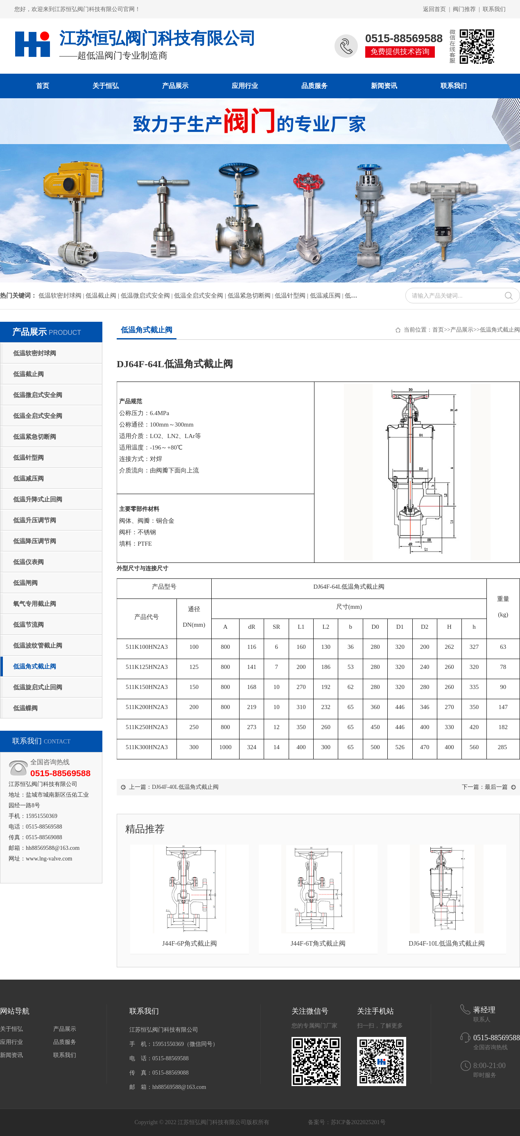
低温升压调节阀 (34, 520)
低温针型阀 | (292, 295)
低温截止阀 (28, 374)
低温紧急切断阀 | (251, 295)
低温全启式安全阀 (37, 416)
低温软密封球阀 (34, 353)
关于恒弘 (106, 85)
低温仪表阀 (28, 562)
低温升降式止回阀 (37, 499)
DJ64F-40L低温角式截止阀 (185, 787)
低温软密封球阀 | (62, 295)
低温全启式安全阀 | (201, 295)
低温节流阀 (28, 624)
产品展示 (175, 85)
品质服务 (314, 85)
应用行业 (245, 85)
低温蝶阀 (25, 708)
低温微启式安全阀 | (147, 295)
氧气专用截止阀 (34, 604)
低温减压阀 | (327, 295)
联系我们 (494, 9)
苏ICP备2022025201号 (358, 1122)
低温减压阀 (28, 478)
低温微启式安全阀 (37, 395)
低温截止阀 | (103, 295)
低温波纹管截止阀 (37, 645)
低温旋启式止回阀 (37, 687)
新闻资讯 (384, 85)
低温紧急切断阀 (34, 437)
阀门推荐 (464, 9)
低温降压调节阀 (34, 541)
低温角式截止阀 (34, 666)
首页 (42, 85)
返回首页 (434, 9)
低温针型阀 (28, 457)
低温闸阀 (25, 583)
